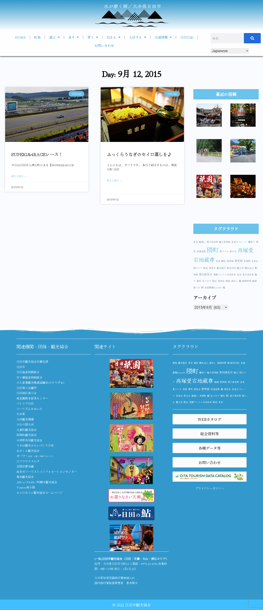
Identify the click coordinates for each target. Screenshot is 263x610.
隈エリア (197, 267)
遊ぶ (54, 37)
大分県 (20, 414)
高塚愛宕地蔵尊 (194, 380)
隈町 (213, 249)
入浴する (137, 37)
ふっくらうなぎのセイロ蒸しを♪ (139, 154)
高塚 (195, 274)
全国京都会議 (25, 466)
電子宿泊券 (212, 241)
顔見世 (212, 267)
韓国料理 (246, 280)
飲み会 (233, 251)
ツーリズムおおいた (29, 409)
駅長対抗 (231, 267)
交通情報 (163, 37)
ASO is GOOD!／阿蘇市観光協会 (36, 482)
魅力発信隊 (224, 241)
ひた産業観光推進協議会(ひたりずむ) (40, 382)
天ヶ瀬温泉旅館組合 (29, 377)
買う (92, 37)
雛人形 (240, 267)
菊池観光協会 (25, 477)
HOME (20, 37)
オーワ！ (34, 456)
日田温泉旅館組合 (27, 372)
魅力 (236, 372)
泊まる (113, 37)
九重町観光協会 (26, 430)
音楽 (218, 260)
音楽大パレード (239, 241)
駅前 (205, 267)
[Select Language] (230, 50)
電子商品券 (248, 274)
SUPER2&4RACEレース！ (37, 154)
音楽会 (254, 260)
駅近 (214, 280)
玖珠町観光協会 (26, 435)
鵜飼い (202, 241)
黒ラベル (224, 251)
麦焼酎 (247, 260)
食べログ (206, 280)
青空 (195, 241)
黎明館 (239, 261)
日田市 (20, 367)
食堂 (239, 274)
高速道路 (201, 251)
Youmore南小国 (25, 487)
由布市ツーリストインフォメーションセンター (46, 472)
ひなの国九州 (25, 424)
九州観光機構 (25, 419)
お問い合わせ (104, 45)
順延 (228, 280)
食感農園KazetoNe (213, 287)
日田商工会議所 (26, 388)
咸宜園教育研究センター (32, 398)
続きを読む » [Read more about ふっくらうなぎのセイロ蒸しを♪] (114, 180)
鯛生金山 (249, 267)
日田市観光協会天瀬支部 (32, 361)
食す (73, 37)
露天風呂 (221, 267)
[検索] (252, 38)
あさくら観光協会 (27, 451)
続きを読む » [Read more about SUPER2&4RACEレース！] (18, 176)
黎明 (190, 389)
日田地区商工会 (26, 393)
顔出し (234, 280)
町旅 (37, 37)
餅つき (196, 287)
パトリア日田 (25, 403)
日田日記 (186, 37)
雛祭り (251, 241)
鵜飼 (254, 280)
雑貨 (199, 280)
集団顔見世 (205, 274)
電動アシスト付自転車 (224, 274)
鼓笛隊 (230, 260)
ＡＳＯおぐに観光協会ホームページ (39, 492)
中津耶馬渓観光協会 (29, 440)
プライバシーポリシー (209, 488)
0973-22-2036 (149, 564)
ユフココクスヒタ (27, 461)
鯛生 (223, 260)
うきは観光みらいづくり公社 (35, 445)
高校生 (221, 280)
